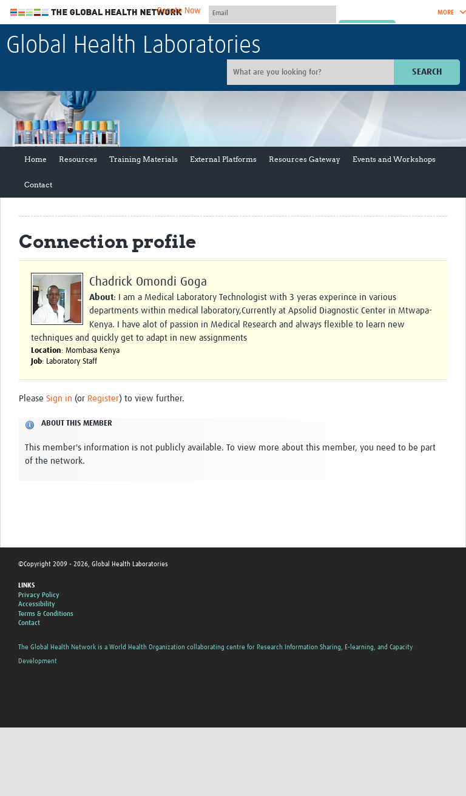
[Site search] (312, 72)
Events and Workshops (394, 159)
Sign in (59, 398)
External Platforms (223, 159)
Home (35, 159)
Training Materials (143, 159)
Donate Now (179, 11)
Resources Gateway (304, 159)
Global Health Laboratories (133, 46)
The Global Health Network (96, 12)
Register (103, 398)
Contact (38, 184)
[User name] (272, 12)
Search (427, 71)
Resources (78, 159)
